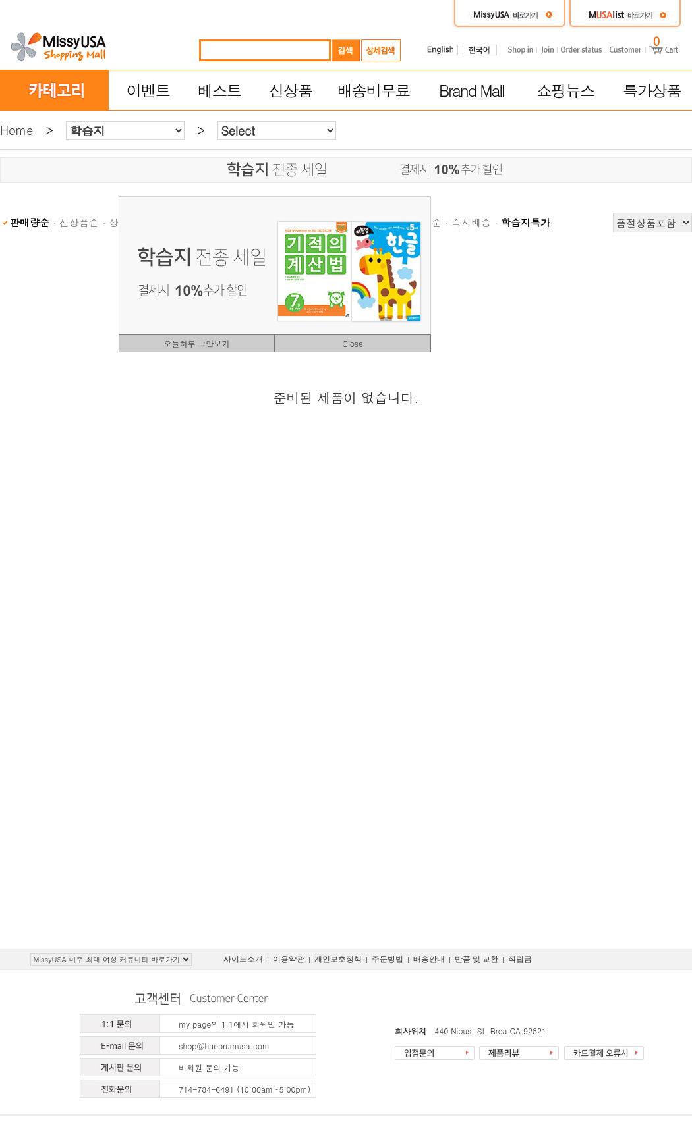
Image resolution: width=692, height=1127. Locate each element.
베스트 (219, 90)
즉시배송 (471, 222)
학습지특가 (525, 222)
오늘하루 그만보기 (196, 343)
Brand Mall (471, 90)
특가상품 (652, 90)
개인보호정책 (338, 959)
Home (16, 130)
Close (352, 343)
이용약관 (288, 959)
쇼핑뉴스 (565, 90)
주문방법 (387, 959)
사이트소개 (243, 959)
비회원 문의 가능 (209, 1067)
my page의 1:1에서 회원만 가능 (236, 1024)
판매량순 (29, 222)
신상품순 (79, 222)
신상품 (290, 90)
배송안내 (429, 959)
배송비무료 (373, 90)
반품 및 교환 (476, 959)
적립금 (520, 959)
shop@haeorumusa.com (224, 1045)
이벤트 (147, 90)
